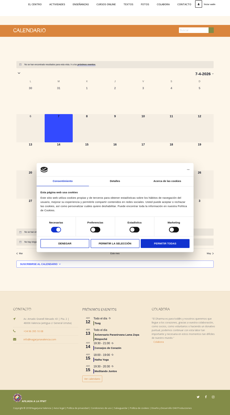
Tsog (98, 322)
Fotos (145, 4)
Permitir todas (165, 243)
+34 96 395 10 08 (33, 331)
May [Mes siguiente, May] (210, 253)
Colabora (163, 4)
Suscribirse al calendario (39, 264)
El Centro (35, 4)
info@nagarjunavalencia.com (40, 339)
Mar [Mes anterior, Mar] (19, 253)
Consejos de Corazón (108, 347)
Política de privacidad (78, 407)
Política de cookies (139, 407)
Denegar (64, 243)
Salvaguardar (121, 407)
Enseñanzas (81, 4)
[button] (105, 73)
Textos (128, 4)
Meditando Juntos (106, 370)
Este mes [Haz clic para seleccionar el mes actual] (115, 253)
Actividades (57, 4)
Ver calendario (92, 378)
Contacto (184, 4)
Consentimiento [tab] (63, 181)
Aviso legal (59, 407)
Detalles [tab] (115, 181)
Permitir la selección (115, 243)
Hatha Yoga (102, 359)
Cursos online (106, 4)
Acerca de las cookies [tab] (167, 181)
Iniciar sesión (205, 4)
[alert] (115, 64)
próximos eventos (86, 64)
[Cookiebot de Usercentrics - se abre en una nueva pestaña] (174, 169)
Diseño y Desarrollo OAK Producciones (171, 407)
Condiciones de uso (101, 407)
